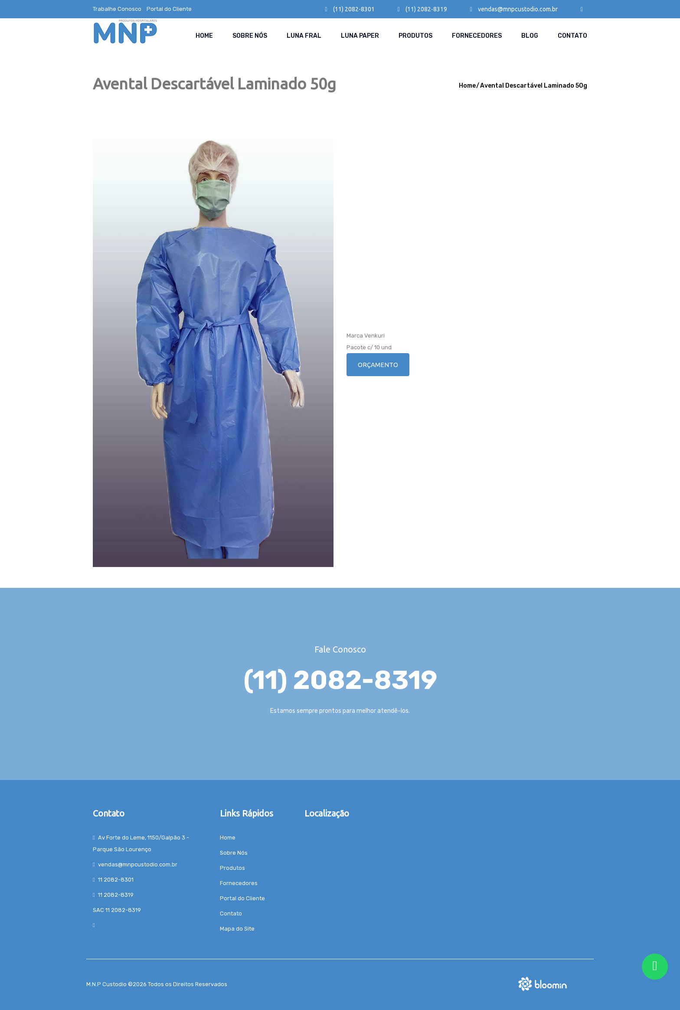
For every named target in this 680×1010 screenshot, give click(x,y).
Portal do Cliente (169, 9)
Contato (572, 35)
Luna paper (360, 35)
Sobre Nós (249, 35)
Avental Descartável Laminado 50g (533, 85)
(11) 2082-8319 (422, 9)
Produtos (415, 35)
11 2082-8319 (116, 895)
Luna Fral (304, 35)
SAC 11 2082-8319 (117, 910)
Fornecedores (477, 35)
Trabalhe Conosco (117, 9)
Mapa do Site (237, 928)
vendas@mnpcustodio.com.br (514, 9)
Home (204, 35)
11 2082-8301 (116, 879)
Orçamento (378, 364)
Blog (529, 35)
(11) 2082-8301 (350, 9)
